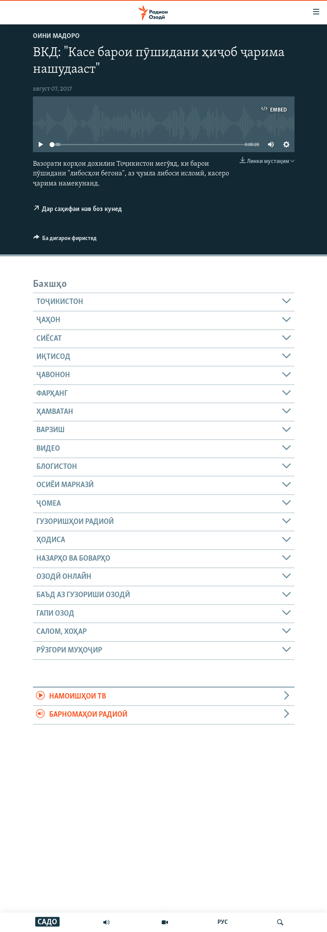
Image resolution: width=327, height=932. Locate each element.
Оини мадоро (56, 36)
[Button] (65, 240)
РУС (222, 922)
